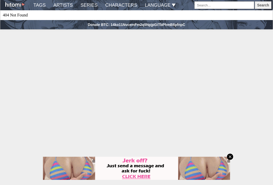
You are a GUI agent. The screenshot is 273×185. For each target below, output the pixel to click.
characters (121, 5)
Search (263, 5)
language (160, 5)
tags (39, 5)
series (88, 5)
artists (63, 5)
